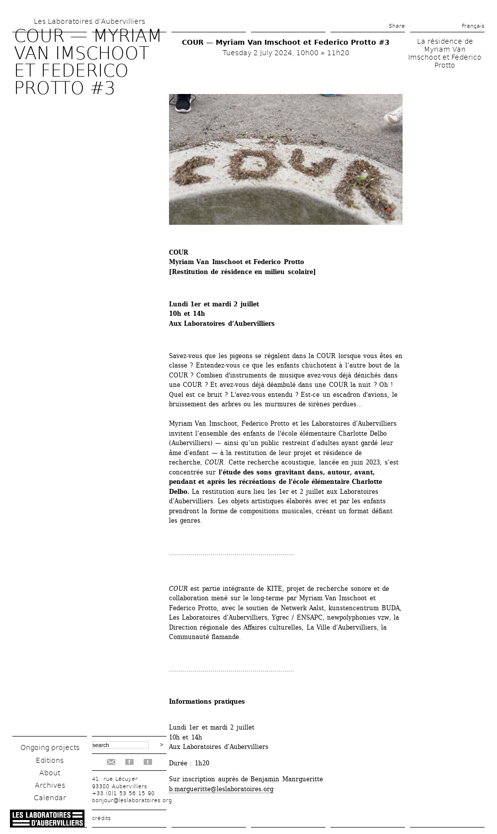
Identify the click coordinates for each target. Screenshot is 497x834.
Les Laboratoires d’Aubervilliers (89, 21)
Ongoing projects (50, 747)
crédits (101, 818)
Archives (50, 785)
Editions (50, 760)
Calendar (50, 798)
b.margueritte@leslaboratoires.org (221, 789)
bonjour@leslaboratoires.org (132, 800)
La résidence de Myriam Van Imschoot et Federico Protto (445, 53)
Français (473, 26)
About (49, 773)
